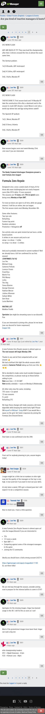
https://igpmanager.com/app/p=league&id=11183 (20, 563)
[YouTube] (25, 701)
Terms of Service (35, 707)
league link (6, 328)
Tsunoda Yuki (15, 501)
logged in (12, 683)
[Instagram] (31, 701)
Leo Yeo (13, 37)
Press (11, 707)
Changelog (4, 707)
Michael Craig (17, 410)
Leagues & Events (32, 16)
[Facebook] (14, 701)
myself (7, 410)
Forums (2, 16)
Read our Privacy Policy (29, 712)
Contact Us (18, 707)
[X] (20, 701)
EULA (25, 707)
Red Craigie (14, 469)
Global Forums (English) (15, 16)
